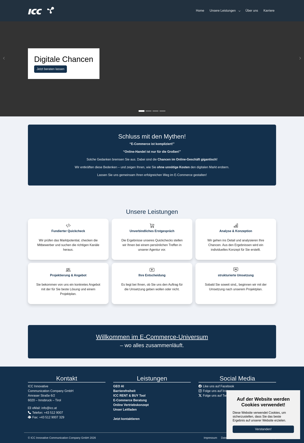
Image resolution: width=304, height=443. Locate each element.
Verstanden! (263, 429)
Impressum (210, 437)
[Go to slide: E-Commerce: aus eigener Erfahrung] (155, 111)
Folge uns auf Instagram (219, 391)
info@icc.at (49, 408)
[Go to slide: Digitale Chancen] (141, 111)
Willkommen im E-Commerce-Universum (152, 336)
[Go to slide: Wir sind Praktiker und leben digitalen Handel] (162, 111)
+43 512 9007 (53, 412)
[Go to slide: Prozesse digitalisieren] (148, 111)
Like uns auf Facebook (218, 386)
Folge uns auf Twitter (217, 395)
